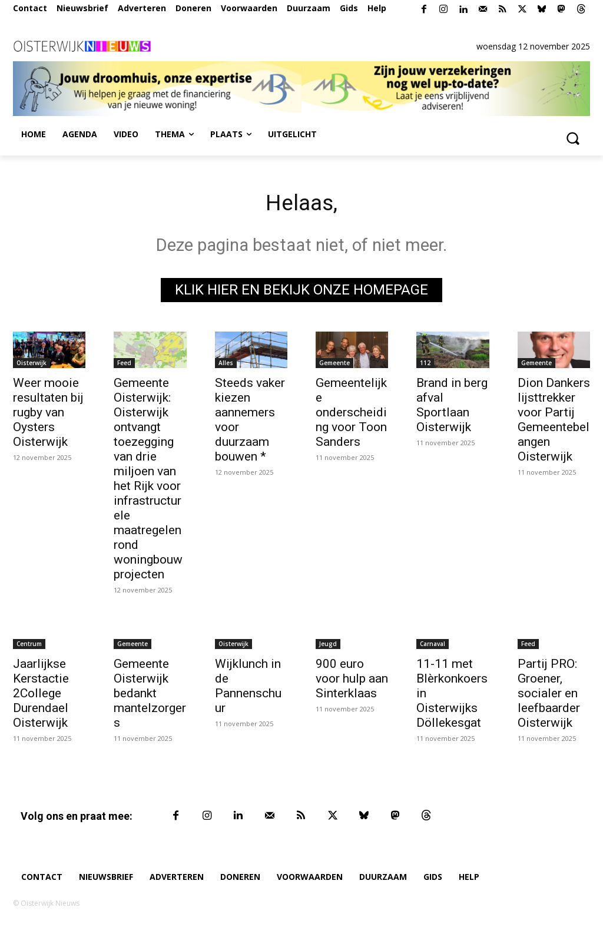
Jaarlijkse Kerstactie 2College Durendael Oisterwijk (41, 695)
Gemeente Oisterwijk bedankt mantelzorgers (150, 695)
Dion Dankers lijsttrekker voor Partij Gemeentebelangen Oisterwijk (554, 422)
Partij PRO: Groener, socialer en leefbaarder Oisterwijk (549, 695)
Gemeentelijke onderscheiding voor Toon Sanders (351, 414)
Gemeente (334, 365)
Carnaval (432, 646)
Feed (124, 365)
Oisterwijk (31, 365)
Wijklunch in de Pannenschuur (248, 688)
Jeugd (328, 646)
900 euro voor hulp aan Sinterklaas (352, 681)
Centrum (29, 646)
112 (425, 365)
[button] (572, 137)
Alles (225, 365)
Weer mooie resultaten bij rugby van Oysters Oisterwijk (48, 414)
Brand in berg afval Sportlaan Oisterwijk (452, 407)
